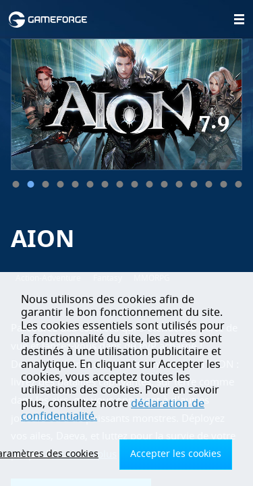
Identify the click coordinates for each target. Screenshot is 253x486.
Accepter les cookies (175, 454)
